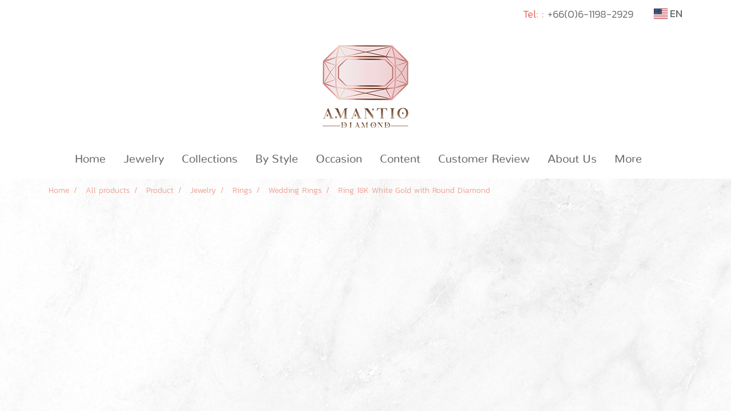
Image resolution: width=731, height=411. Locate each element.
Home (90, 159)
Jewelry (143, 159)
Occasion (339, 159)
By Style (276, 159)
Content (400, 159)
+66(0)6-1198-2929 (590, 14)
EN (668, 13)
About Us (572, 159)
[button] (660, 159)
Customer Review (484, 159)
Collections (210, 159)
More (628, 159)
